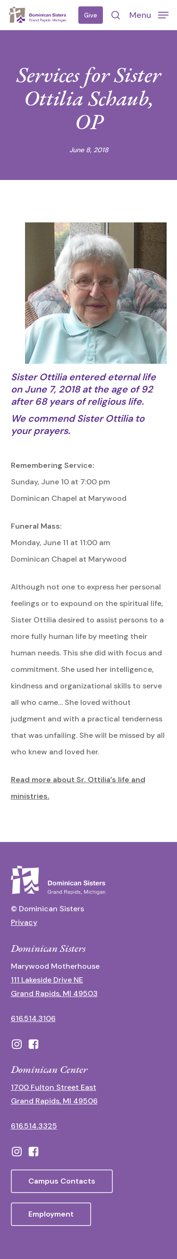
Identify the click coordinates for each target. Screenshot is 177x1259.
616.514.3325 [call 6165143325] (34, 1126)
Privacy (24, 922)
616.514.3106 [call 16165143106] (33, 1018)
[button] (149, 14)
